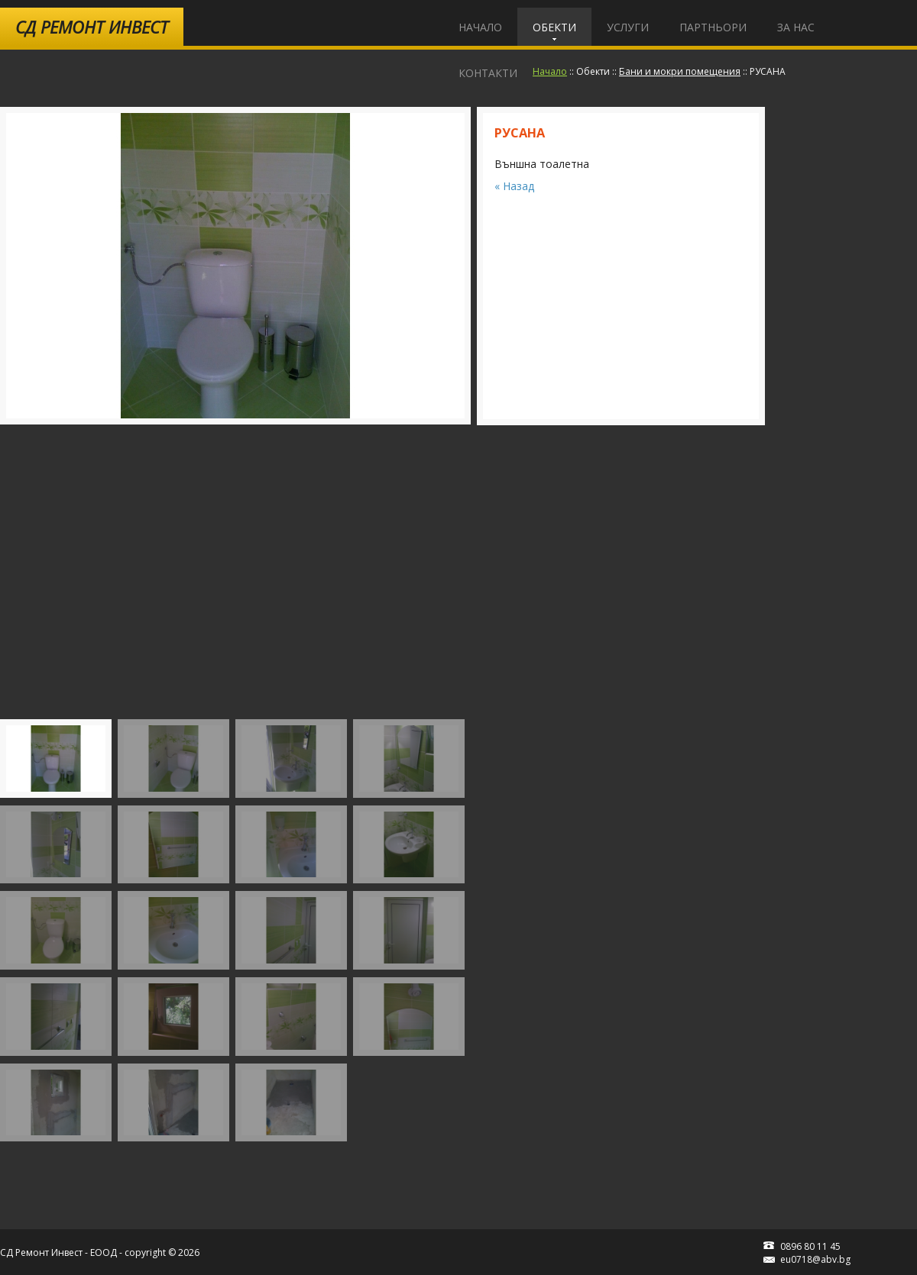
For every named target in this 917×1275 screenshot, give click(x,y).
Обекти (554, 27)
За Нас (796, 27)
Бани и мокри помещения (679, 71)
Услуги (628, 27)
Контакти (487, 73)
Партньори (713, 27)
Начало (480, 27)
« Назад (514, 186)
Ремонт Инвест (91, 26)
